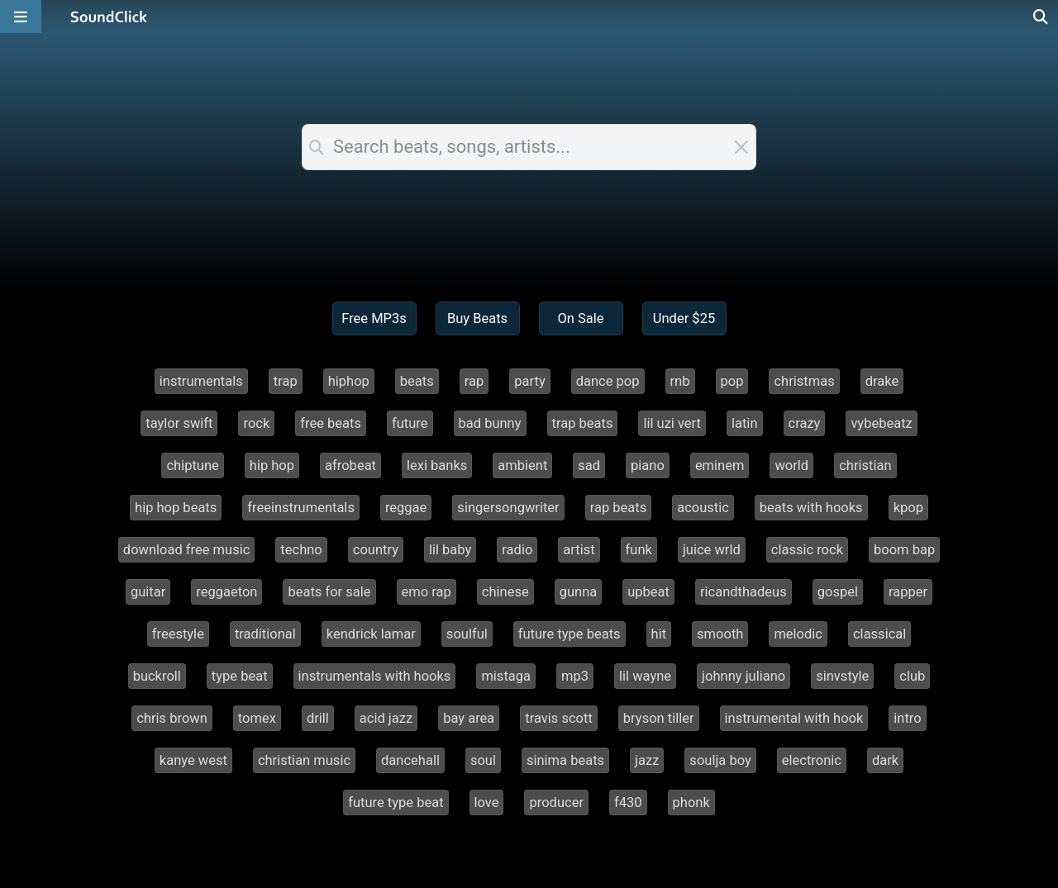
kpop (908, 507)
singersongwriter (508, 507)
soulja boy (720, 760)
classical (879, 634)
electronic (811, 760)
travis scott (559, 718)
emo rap (426, 592)
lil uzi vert (672, 423)
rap (474, 381)
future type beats (569, 634)
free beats (330, 423)
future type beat (395, 802)
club (912, 676)
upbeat (648, 592)
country (375, 550)
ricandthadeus (743, 592)
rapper (908, 592)
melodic (798, 634)
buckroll (157, 676)
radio (517, 550)
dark (885, 760)
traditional (265, 634)
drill (318, 718)
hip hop (272, 465)
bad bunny (490, 423)
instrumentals (201, 381)
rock (256, 423)
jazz (647, 760)
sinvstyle (842, 676)
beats (417, 381)
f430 (628, 802)
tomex (257, 718)
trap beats (582, 423)
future (410, 423)
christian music (304, 760)
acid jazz (386, 718)
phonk (691, 802)
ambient (522, 465)
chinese (505, 592)
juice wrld (712, 550)
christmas (804, 381)
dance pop (608, 381)
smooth (720, 634)
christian (865, 465)
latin (745, 423)
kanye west (193, 760)
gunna (579, 592)
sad (589, 465)
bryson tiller (658, 718)
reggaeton (226, 592)
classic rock (807, 550)
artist (578, 550)
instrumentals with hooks (374, 676)
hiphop (348, 381)
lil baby (450, 550)
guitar (148, 592)
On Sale (580, 318)
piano (648, 465)
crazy (805, 423)
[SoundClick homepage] (109, 16)
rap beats (618, 507)
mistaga (506, 676)
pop (732, 381)
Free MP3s (374, 318)
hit (659, 634)
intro (907, 718)
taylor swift (178, 423)
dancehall (410, 760)
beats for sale (329, 592)
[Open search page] (1041, 16)
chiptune (192, 465)
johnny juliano (743, 676)
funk (639, 550)
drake (882, 381)
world (791, 465)
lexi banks (437, 465)
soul (483, 760)
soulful (467, 634)
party (529, 381)
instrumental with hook (794, 718)
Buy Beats (477, 318)
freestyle (178, 634)
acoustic (703, 507)
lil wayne (645, 676)
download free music (186, 550)
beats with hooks (811, 507)
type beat (240, 676)
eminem (720, 465)
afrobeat (350, 465)
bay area (468, 718)
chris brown (171, 718)
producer (556, 802)
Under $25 (684, 318)
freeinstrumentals (301, 507)
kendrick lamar (371, 634)
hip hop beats (176, 507)
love (486, 802)
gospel (837, 592)
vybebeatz (881, 423)
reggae (406, 507)
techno (301, 550)
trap (286, 381)
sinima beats (565, 760)
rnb (680, 381)
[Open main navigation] (20, 16)
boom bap (904, 550)
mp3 (575, 676)
